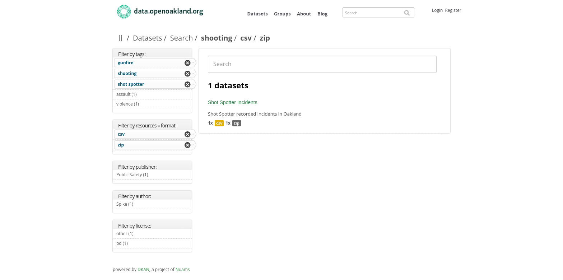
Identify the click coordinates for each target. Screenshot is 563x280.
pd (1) (136, 243)
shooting (216, 38)
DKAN (143, 269)
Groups (282, 13)
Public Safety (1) (154, 175)
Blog (322, 13)
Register (453, 10)
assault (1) (145, 94)
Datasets (257, 13)
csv (246, 38)
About (304, 13)
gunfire (125, 63)
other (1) (141, 233)
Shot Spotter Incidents (232, 102)
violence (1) (147, 104)
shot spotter (131, 84)
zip (121, 145)
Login (437, 10)
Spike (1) (141, 204)
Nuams (183, 269)
